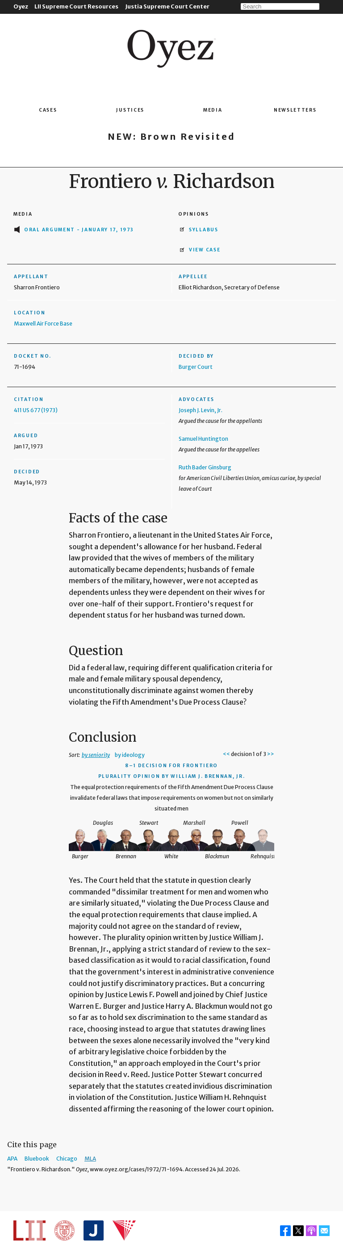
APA (12, 1158)
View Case (204, 250)
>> (270, 754)
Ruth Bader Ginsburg (205, 467)
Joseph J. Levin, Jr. (200, 410)
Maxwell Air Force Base (43, 323)
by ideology (130, 755)
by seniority (96, 755)
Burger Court (196, 366)
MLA (90, 1158)
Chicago (66, 1158)
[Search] (280, 6)
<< (226, 754)
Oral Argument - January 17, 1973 (79, 230)
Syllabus (203, 230)
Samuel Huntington (203, 438)
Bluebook (37, 1158)
